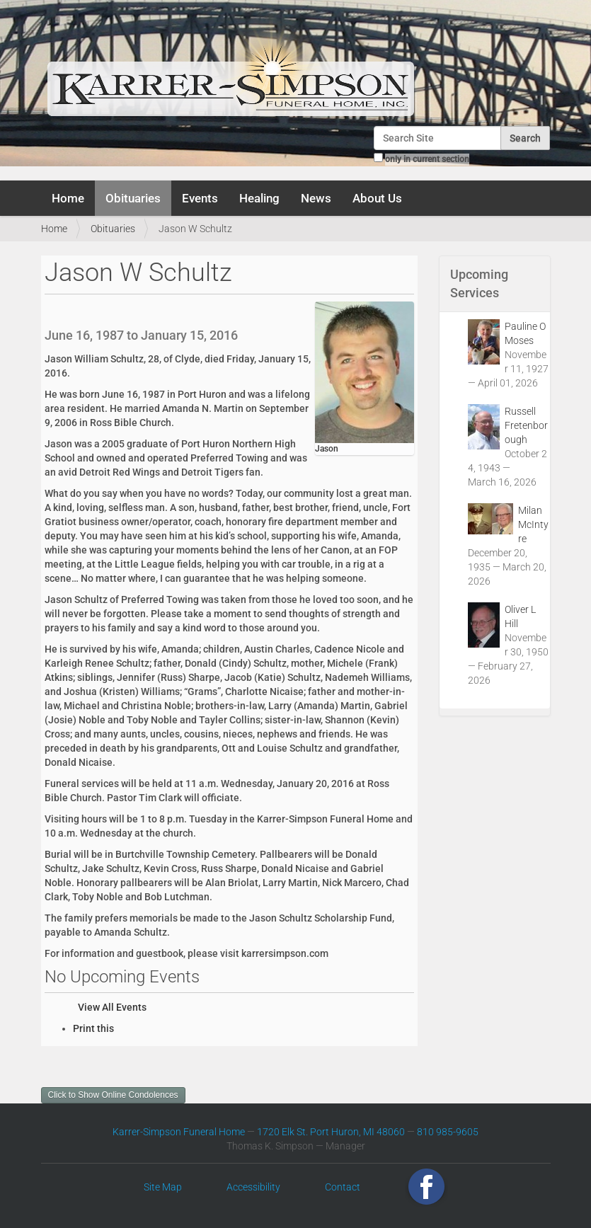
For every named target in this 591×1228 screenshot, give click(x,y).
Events (200, 198)
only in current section (427, 159)
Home (68, 198)
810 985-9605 (447, 1131)
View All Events (112, 1007)
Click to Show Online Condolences (113, 1095)
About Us (377, 198)
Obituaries (133, 198)
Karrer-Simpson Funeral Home (179, 1131)
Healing (259, 198)
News (316, 198)
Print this (93, 1028)
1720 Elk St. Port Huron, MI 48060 (331, 1131)
